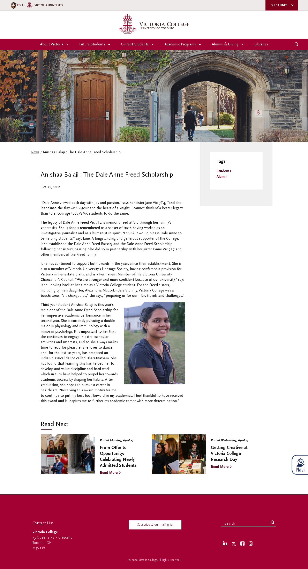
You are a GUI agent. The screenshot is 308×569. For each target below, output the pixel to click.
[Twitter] (234, 543)
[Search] (273, 522)
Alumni (222, 176)
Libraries (261, 44)
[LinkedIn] (225, 543)
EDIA (16, 5)
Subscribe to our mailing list (155, 524)
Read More (109, 473)
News (35, 152)
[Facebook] (242, 543)
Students (224, 171)
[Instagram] (251, 543)
